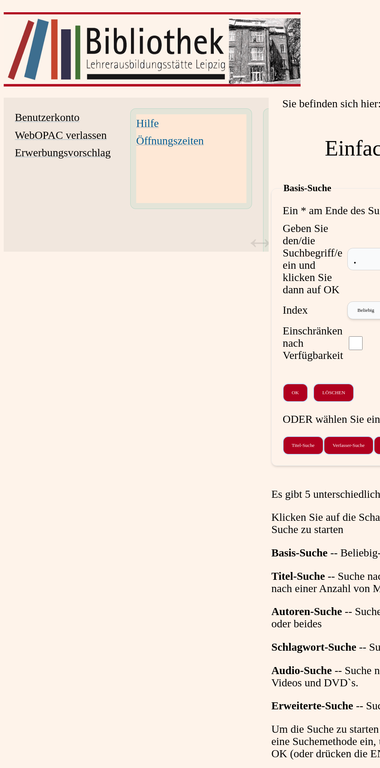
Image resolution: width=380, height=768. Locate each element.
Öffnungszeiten (170, 141)
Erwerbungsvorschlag (63, 152)
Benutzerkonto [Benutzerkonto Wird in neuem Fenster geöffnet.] (47, 117)
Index (295, 310)
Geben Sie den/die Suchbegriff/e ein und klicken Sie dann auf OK (313, 258)
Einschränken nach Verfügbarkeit (313, 343)
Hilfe (147, 123)
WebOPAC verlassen (61, 135)
